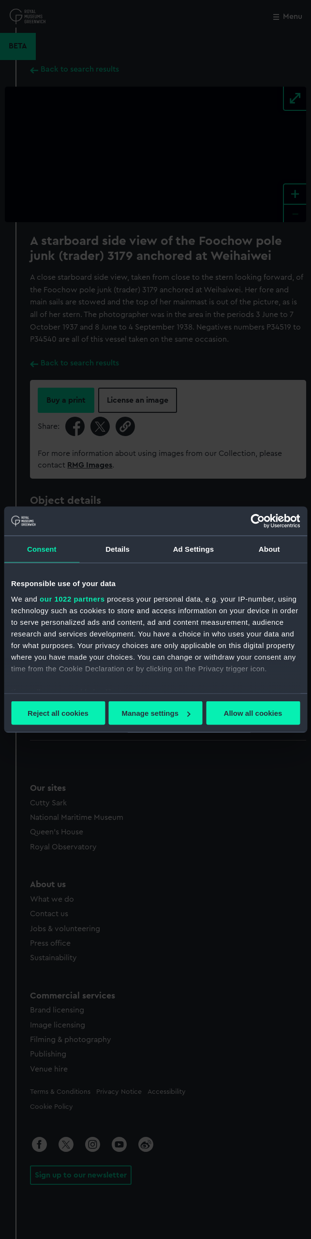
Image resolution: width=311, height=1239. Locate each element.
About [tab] (269, 549)
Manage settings (155, 713)
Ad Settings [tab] (193, 549)
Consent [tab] (42, 549)
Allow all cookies (253, 713)
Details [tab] (117, 549)
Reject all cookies (58, 713)
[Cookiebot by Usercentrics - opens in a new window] (257, 521)
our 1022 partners (72, 598)
